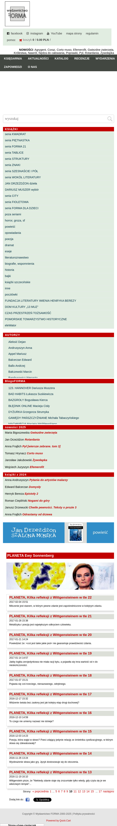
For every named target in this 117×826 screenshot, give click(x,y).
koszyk (27, 39)
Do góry (112, 811)
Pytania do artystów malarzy (48, 480)
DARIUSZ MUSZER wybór (22, 189)
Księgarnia (13, 58)
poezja (9, 239)
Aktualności (38, 58)
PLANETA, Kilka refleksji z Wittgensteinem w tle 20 (50, 635)
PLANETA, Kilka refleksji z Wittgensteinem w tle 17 (50, 694)
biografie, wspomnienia (19, 263)
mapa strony (74, 33)
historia (9, 269)
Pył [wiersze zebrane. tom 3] (41, 446)
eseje (8, 251)
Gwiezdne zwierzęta (43, 432)
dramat (9, 245)
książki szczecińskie (17, 282)
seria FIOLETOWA (17, 202)
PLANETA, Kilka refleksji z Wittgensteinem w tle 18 (50, 675)
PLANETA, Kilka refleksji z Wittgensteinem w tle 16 (50, 713)
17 (100, 791)
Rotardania (32, 439)
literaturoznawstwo (17, 257)
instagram (36, 33)
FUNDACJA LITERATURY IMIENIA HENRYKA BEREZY (40, 300)
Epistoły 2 (31, 493)
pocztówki (11, 294)
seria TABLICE (14, 152)
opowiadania (13, 232)
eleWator (10, 325)
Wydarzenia (105, 58)
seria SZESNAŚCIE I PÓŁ (21, 171)
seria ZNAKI (12, 165)
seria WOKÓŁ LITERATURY (23, 177)
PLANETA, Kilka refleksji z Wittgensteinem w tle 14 (50, 753)
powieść (10, 226)
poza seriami (13, 214)
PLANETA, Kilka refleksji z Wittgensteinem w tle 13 (50, 772)
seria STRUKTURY (17, 158)
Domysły (35, 487)
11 (75, 791)
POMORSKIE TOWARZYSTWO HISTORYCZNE (36, 319)
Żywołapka (40, 460)
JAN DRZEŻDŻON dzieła (21, 183)
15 (92, 791)
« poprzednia (40, 791)
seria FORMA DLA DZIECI (22, 208)
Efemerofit (37, 467)
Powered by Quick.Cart (58, 820)
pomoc (11, 40)
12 (79, 791)
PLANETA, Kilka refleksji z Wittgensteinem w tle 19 (50, 653)
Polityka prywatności (84, 813)
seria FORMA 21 (15, 146)
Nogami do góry (39, 500)
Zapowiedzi (13, 66)
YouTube (56, 33)
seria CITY (11, 195)
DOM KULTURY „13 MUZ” (21, 306)
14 (88, 791)
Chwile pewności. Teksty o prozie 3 (52, 507)
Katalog (61, 58)
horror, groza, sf (15, 220)
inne (7, 288)
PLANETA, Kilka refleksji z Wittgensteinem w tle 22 (50, 597)
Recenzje (82, 58)
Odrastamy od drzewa (37, 514)
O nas (32, 66)
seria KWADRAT (15, 134)
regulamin (92, 33)
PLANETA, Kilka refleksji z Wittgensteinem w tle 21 (50, 616)
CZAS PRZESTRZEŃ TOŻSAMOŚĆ (28, 313)
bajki (8, 276)
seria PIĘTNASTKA (17, 140)
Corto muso (35, 453)
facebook (16, 33)
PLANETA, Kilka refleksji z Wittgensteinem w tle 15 (50, 731)
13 (83, 791)
